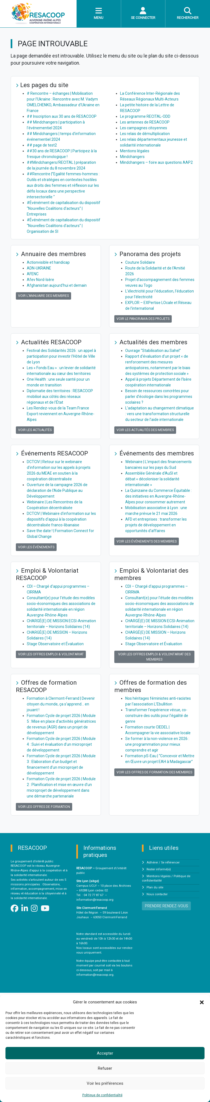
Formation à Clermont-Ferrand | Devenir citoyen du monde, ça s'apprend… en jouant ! (61, 704)
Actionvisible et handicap (48, 262)
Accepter (105, 1053)
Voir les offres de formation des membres (154, 772)
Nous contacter (157, 894)
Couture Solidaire (140, 262)
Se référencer (170, 862)
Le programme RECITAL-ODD (145, 116)
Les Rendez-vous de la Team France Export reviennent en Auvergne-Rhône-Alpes (60, 414)
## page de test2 (42, 145)
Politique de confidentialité (102, 1095)
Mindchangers (132, 156)
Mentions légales (134, 151)
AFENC (33, 274)
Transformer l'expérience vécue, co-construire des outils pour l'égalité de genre (156, 716)
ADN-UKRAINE (39, 268)
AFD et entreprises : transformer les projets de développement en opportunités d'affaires (156, 525)
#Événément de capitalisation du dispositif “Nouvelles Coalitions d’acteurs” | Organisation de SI (63, 226)
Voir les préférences (105, 1083)
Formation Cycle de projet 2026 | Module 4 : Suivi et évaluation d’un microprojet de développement (61, 744)
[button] (202, 1002)
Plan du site (155, 887)
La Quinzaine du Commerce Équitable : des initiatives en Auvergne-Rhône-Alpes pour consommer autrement (158, 496)
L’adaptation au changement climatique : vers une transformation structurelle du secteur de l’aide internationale (159, 414)
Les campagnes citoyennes (143, 128)
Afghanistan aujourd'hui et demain (57, 285)
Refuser (105, 1068)
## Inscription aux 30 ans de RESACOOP (62, 116)
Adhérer (152, 862)
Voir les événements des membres (146, 541)
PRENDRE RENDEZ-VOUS (166, 906)
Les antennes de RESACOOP (145, 122)
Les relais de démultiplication (145, 133)
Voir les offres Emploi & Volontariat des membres (154, 656)
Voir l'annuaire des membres (43, 296)
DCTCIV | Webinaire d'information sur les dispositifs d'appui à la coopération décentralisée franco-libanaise (61, 519)
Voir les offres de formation (44, 807)
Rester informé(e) (159, 869)
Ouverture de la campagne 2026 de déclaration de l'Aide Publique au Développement (57, 490)
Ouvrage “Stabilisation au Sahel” (153, 350)
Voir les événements (36, 547)
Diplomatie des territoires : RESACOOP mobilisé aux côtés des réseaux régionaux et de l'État (60, 396)
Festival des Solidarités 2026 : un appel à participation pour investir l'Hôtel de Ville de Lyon (61, 356)
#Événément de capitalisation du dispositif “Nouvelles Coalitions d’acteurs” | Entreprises (63, 208)
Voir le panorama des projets (143, 319)
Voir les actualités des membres (145, 430)
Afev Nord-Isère (40, 279)
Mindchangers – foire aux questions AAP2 (156, 162)
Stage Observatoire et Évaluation (55, 644)
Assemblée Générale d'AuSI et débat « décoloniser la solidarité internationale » (152, 479)
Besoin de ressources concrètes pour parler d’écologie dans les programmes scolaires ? (158, 396)
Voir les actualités (35, 430)
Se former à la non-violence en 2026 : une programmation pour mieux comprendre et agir (157, 744)
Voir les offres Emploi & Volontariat (51, 654)
